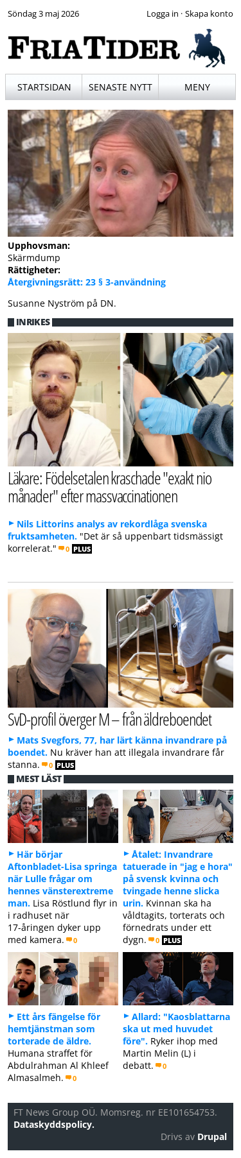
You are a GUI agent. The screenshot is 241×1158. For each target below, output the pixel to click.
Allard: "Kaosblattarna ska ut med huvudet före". (176, 1028)
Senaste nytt (120, 87)
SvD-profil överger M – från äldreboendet (110, 719)
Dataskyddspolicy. (53, 1124)
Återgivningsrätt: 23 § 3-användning (87, 282)
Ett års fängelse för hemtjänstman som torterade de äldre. (54, 1028)
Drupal (212, 1136)
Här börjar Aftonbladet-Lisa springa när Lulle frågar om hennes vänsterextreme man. (62, 878)
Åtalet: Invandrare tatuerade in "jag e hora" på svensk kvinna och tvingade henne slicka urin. (178, 878)
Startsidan (44, 87)
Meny (197, 87)
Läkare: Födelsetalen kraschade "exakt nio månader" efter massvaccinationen (109, 487)
